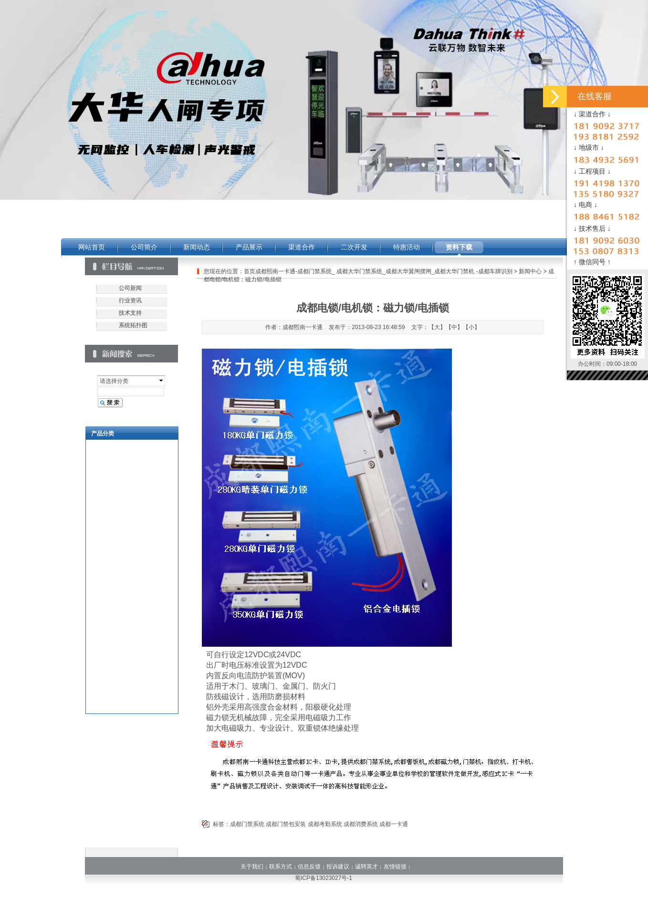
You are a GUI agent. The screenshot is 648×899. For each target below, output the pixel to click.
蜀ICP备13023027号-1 (323, 878)
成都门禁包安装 (286, 824)
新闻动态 (196, 247)
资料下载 (459, 247)
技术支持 (130, 313)
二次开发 (354, 247)
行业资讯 (130, 300)
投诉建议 (337, 866)
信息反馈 (309, 866)
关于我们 (251, 866)
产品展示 (249, 247)
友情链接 (395, 866)
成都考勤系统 (325, 824)
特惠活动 (406, 247)
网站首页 (91, 247)
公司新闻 (130, 288)
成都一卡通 (393, 824)
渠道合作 (301, 247)
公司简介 (144, 247)
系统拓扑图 (133, 325)
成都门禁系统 (247, 824)
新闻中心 (530, 271)
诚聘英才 (366, 866)
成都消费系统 (361, 824)
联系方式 (280, 866)
